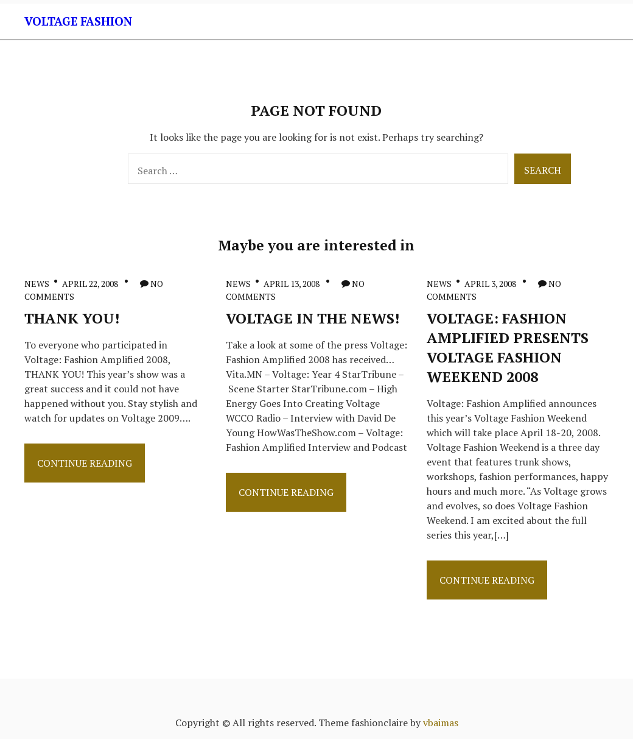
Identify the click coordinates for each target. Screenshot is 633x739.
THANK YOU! (71, 318)
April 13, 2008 (292, 283)
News (36, 283)
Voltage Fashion (78, 21)
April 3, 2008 (490, 283)
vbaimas (440, 722)
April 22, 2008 (90, 283)
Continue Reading (84, 466)
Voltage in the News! (312, 318)
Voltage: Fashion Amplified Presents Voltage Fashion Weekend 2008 (508, 347)
